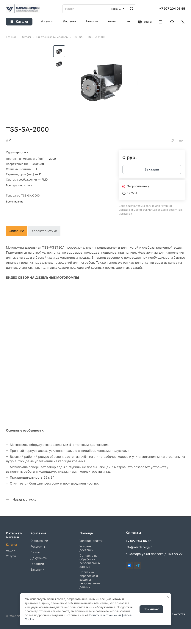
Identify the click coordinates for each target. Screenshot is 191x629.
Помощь (86, 533)
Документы (38, 558)
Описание (16, 231)
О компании (39, 541)
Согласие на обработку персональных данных (90, 561)
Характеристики (44, 231)
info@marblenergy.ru (140, 547)
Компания (38, 533)
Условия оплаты (91, 541)
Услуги (11, 556)
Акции (10, 550)
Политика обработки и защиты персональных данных (90, 579)
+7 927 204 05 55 (172, 8)
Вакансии (37, 569)
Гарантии (37, 564)
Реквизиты (38, 546)
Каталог (12, 544)
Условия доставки (86, 548)
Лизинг (35, 552)
